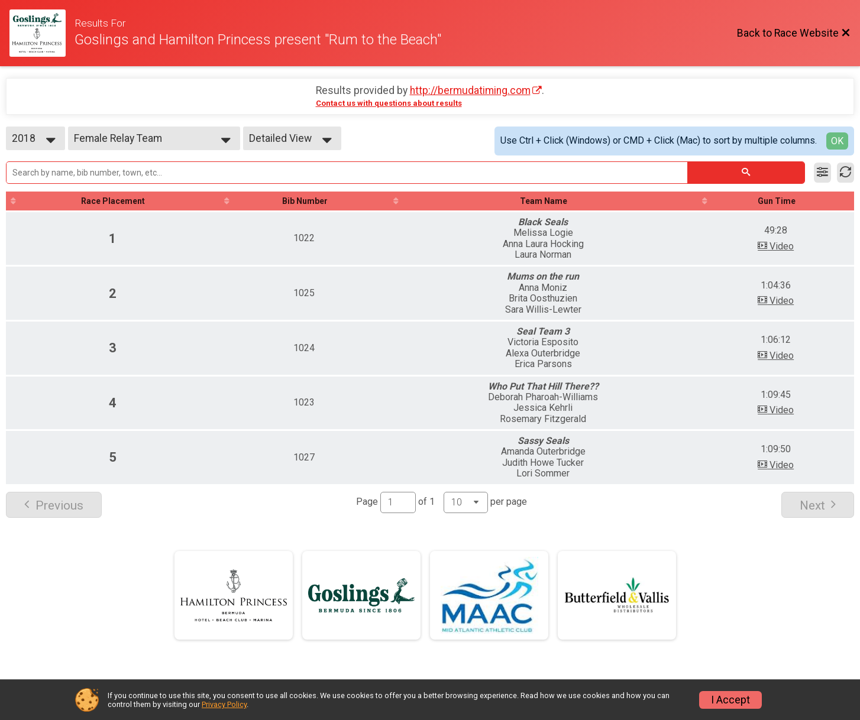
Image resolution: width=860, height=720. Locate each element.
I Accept (730, 700)
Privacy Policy (224, 704)
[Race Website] (42, 33)
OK (837, 141)
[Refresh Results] (845, 173)
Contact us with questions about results (389, 103)
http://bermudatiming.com (470, 90)
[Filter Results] (822, 173)
